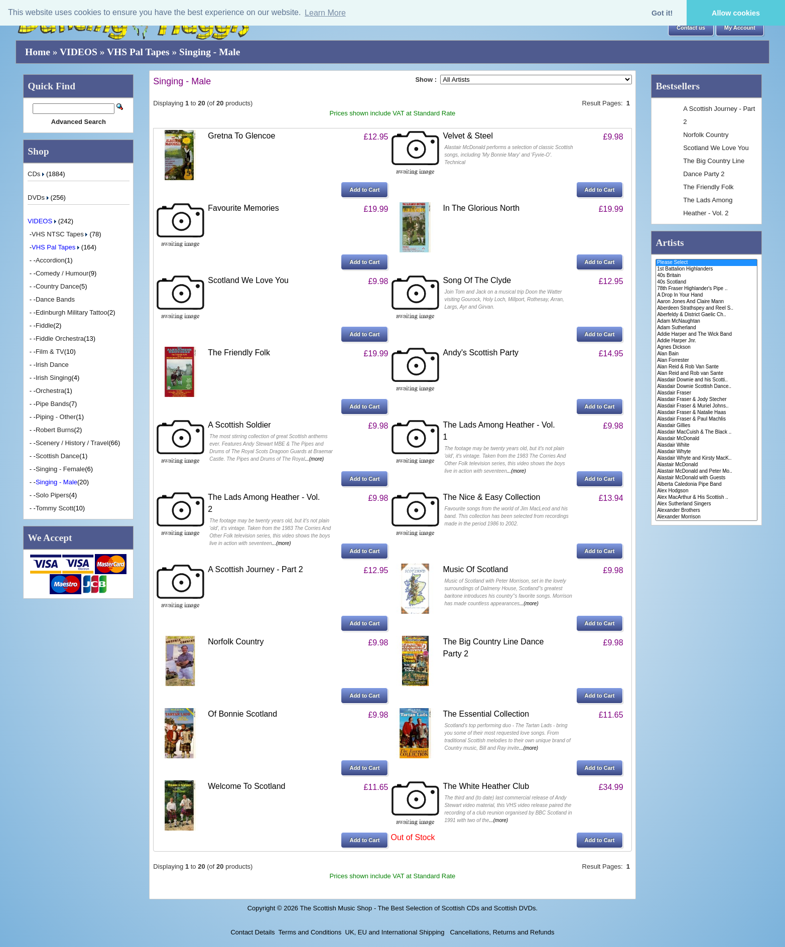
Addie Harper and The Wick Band (706, 334)
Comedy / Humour (62, 273)
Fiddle (44, 325)
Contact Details (252, 932)
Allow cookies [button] (736, 13)
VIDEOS (78, 52)
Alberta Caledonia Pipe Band (706, 484)
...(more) (314, 459)
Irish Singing (54, 377)
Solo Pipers (52, 495)
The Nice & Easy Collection (491, 497)
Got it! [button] (662, 13)
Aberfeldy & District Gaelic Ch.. (706, 315)
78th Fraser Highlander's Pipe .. (706, 289)
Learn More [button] (325, 13)
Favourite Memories (243, 208)
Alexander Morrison (706, 517)
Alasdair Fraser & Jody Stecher (706, 399)
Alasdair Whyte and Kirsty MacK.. (706, 458)
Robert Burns (55, 430)
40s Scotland (706, 282)
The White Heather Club (486, 786)
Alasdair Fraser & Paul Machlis (706, 419)
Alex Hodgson (706, 491)
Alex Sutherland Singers (706, 504)
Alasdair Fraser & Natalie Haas (706, 413)
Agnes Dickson (706, 347)
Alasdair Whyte (706, 452)
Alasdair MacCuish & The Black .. (706, 432)
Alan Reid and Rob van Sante (706, 373)
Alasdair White (706, 445)
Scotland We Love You (248, 280)
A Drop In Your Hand (706, 295)
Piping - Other (56, 417)
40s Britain (706, 276)
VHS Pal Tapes (138, 52)
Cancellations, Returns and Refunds (501, 932)
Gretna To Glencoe (241, 135)
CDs (37, 174)
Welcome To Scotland (246, 786)
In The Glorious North (481, 208)
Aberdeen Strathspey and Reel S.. (706, 308)
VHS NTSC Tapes (60, 234)
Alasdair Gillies (706, 426)
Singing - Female (60, 469)
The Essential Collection (486, 714)
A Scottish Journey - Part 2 (255, 569)
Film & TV (50, 351)
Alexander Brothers (706, 510)
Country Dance (57, 286)
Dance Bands (55, 299)
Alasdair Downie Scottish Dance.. (706, 386)
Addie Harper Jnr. (706, 341)
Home (37, 52)
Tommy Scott (54, 508)
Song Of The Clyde (477, 280)
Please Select (706, 262)
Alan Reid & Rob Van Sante (706, 367)
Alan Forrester (706, 360)
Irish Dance (52, 364)
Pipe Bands (52, 404)
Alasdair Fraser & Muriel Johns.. (706, 406)
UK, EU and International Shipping (395, 932)
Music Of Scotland (475, 569)
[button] (691, 28)
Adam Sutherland (706, 328)
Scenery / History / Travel (72, 443)
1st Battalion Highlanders (706, 269)
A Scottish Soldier (239, 425)
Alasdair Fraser (706, 393)
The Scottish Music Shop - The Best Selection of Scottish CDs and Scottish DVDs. (419, 908)
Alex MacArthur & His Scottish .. (706, 497)
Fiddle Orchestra (60, 338)
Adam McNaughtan (706, 321)
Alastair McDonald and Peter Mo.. (706, 471)
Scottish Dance (57, 456)
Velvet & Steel (468, 135)
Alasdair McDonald (706, 439)
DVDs (39, 197)
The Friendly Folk (239, 352)
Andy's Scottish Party (480, 352)
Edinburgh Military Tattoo (71, 312)
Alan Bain (706, 354)
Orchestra (50, 390)
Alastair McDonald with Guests (706, 478)
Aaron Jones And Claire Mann (706, 302)
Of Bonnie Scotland (242, 714)
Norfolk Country (236, 641)
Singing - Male (209, 52)
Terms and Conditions (310, 932)
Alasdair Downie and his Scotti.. (706, 380)
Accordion (50, 260)
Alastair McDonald (706, 465)
